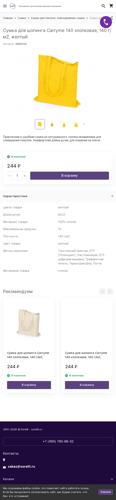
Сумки (22, 17)
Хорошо (105, 491)
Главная (8, 17)
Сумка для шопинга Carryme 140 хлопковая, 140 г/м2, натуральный (28, 357)
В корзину (69, 175)
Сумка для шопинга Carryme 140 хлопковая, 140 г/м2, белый (86, 357)
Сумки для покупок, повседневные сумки (58, 17)
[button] (84, 124)
